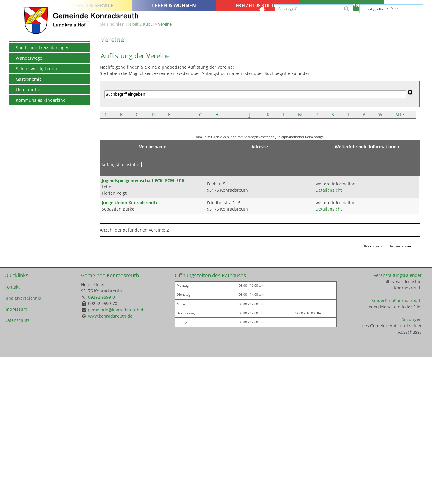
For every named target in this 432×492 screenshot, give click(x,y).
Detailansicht (329, 325)
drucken (375, 381)
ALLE (400, 249)
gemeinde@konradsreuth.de (117, 445)
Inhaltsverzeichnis (22, 433)
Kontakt (12, 422)
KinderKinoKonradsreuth (396, 435)
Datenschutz (17, 455)
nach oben (403, 381)
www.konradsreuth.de (110, 451)
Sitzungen (412, 454)
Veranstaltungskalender (398, 410)
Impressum (15, 444)
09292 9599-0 (101, 432)
